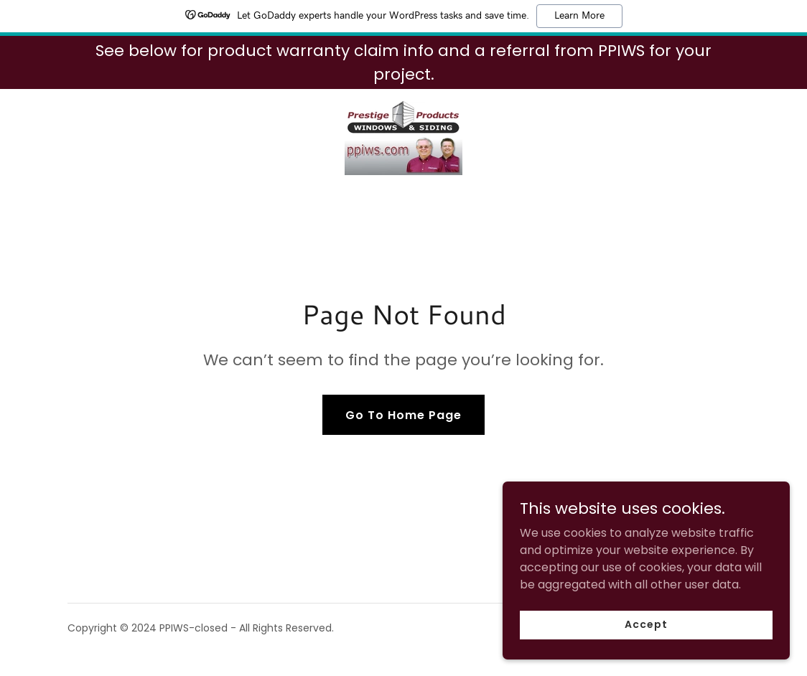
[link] (403, 136)
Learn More (579, 16)
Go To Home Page (403, 415)
